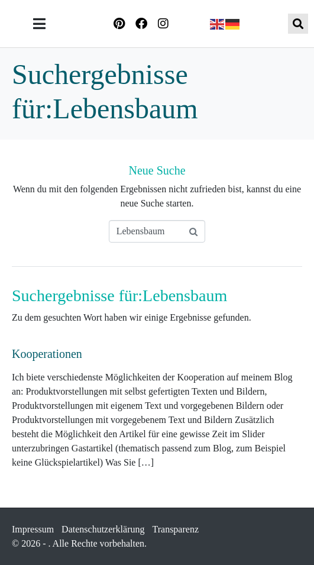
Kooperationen (47, 353)
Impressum (33, 529)
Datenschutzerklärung (102, 529)
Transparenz (176, 529)
